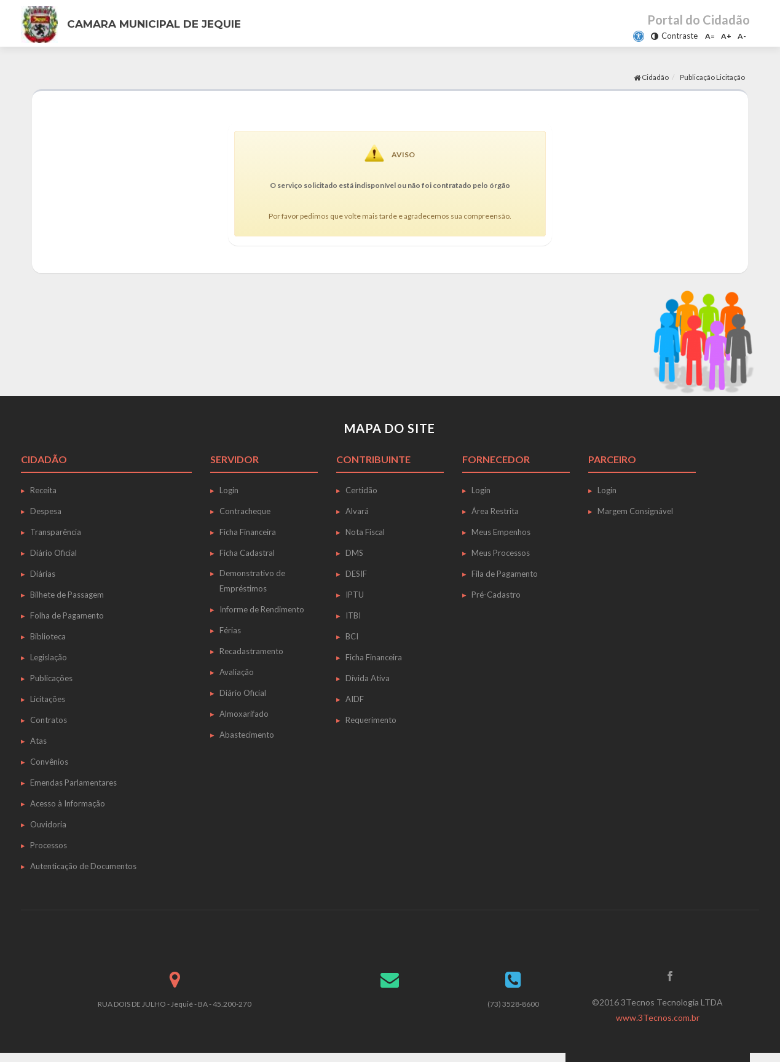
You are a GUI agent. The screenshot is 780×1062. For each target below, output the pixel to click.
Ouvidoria (48, 824)
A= (710, 36)
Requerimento (370, 720)
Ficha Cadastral (247, 553)
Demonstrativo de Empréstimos (252, 580)
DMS (354, 553)
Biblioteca (48, 636)
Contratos (48, 720)
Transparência (55, 532)
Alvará (357, 511)
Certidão (361, 490)
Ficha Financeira (247, 532)
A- (742, 36)
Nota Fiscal (365, 532)
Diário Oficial (53, 553)
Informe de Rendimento (261, 609)
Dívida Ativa (367, 678)
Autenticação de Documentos (83, 866)
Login (228, 490)
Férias (230, 630)
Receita (43, 490)
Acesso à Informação (67, 803)
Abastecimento (246, 735)
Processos (48, 845)
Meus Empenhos (500, 532)
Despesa (45, 511)
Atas (38, 741)
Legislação (48, 657)
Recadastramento (251, 651)
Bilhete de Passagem (67, 594)
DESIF (356, 574)
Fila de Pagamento (504, 574)
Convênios (49, 762)
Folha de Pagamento (67, 615)
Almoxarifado (244, 714)
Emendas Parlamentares (73, 782)
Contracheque (244, 511)
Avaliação (236, 672)
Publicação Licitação (712, 77)
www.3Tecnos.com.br (657, 1017)
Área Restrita (495, 511)
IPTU (354, 594)
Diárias (42, 574)
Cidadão (651, 77)
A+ (726, 36)
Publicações (51, 678)
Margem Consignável (635, 511)
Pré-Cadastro (496, 594)
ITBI (353, 615)
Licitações (47, 699)
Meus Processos (500, 553)
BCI (351, 636)
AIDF (354, 699)
